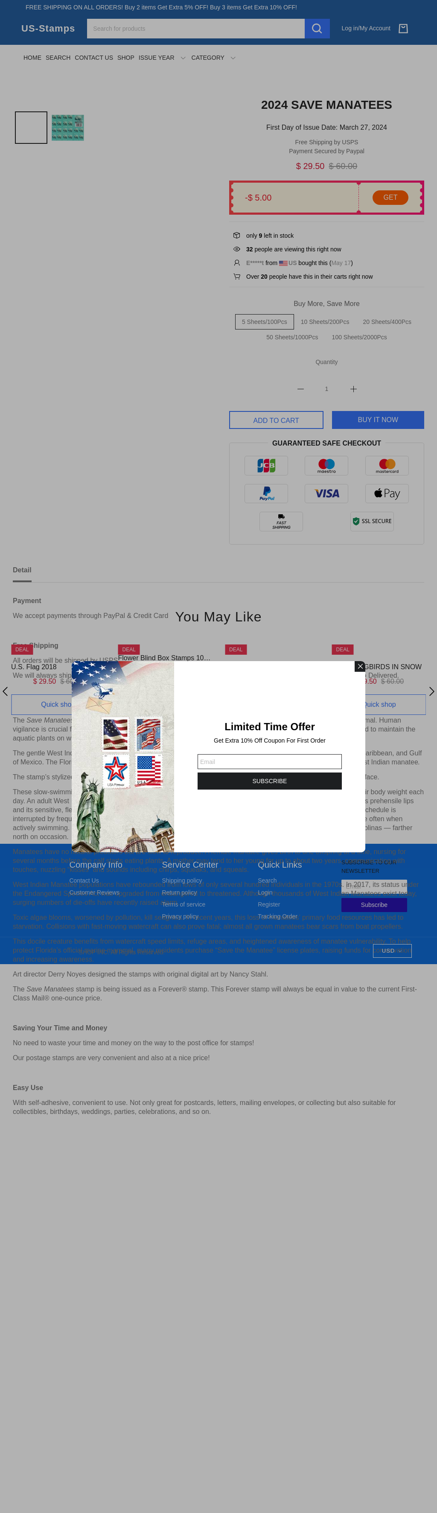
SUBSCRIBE (270, 781)
